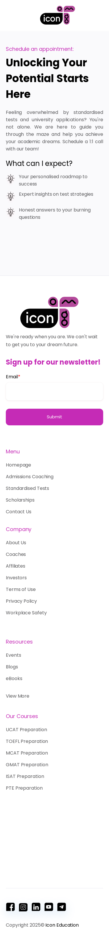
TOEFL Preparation (27, 741)
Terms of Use (21, 589)
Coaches (16, 554)
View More (17, 696)
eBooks (14, 678)
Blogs (12, 666)
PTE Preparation (24, 788)
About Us (16, 542)
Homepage (20, 465)
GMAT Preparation (27, 764)
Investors (16, 577)
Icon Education (62, 925)
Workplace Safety (26, 612)
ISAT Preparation (25, 776)
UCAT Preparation (26, 729)
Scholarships (20, 500)
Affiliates (15, 566)
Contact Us (18, 511)
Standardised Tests (27, 488)
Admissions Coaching (29, 476)
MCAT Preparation (27, 753)
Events (13, 655)
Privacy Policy (21, 601)
